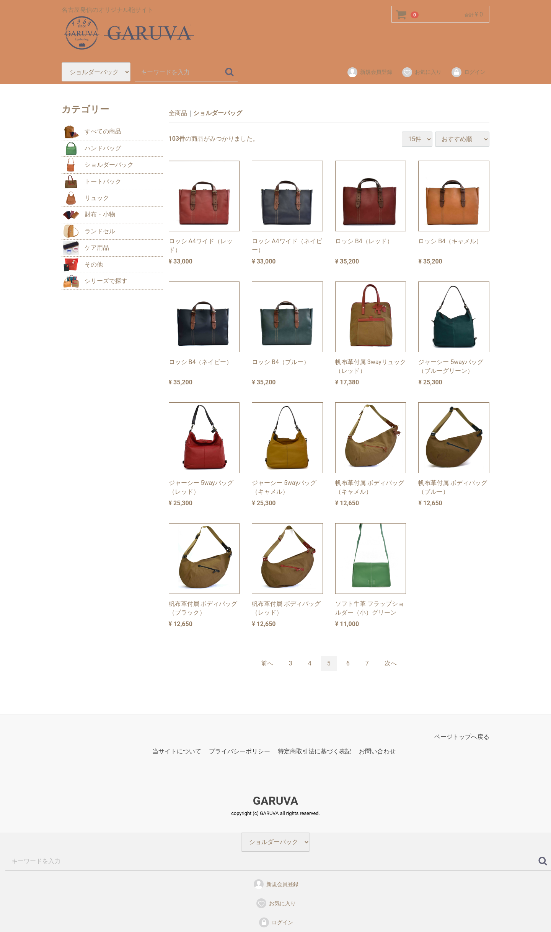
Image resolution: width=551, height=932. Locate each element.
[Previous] (267, 663)
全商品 (178, 113)
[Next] (390, 663)
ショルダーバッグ (217, 113)
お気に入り (421, 72)
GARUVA (275, 800)
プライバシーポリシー (239, 751)
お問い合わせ (377, 751)
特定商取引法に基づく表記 (314, 751)
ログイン (468, 72)
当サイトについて (176, 751)
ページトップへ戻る (461, 736)
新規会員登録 (369, 72)
